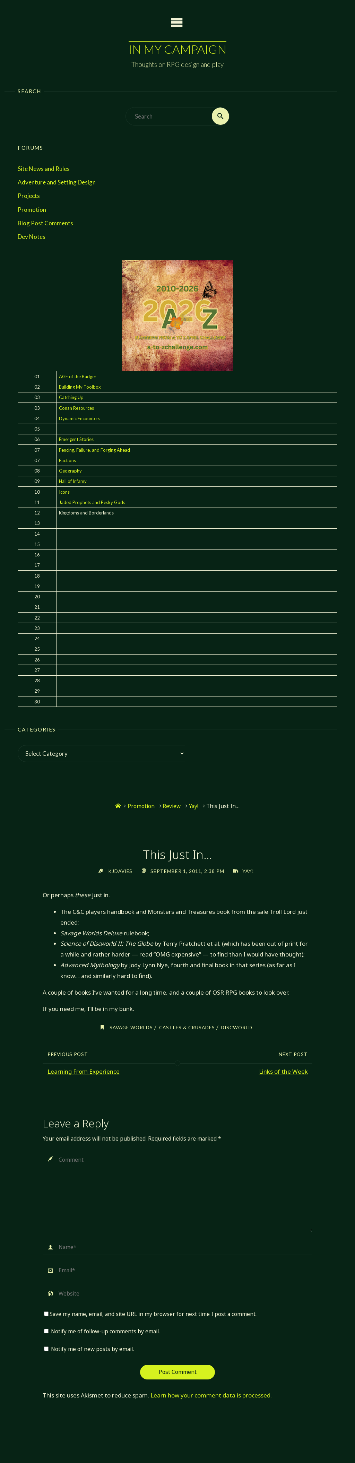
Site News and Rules (44, 168)
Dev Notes (31, 236)
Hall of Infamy (73, 481)
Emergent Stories (76, 439)
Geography (70, 471)
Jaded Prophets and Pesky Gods (92, 502)
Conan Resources (76, 408)
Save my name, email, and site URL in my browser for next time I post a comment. (150, 1314)
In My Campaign (177, 49)
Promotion (32, 209)
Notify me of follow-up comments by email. (105, 1331)
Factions (67, 460)
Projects (29, 196)
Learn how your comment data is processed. (211, 1395)
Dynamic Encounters (79, 418)
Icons (64, 492)
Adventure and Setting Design (57, 182)
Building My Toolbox (80, 387)
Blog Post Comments (45, 223)
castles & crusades (187, 1028)
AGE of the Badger (77, 376)
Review (172, 806)
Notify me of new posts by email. (92, 1349)
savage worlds (130, 1028)
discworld (238, 1028)
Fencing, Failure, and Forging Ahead (94, 450)
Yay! (193, 806)
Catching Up (71, 397)
